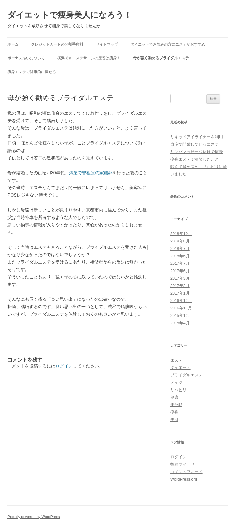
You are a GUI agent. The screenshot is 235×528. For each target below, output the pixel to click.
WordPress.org (183, 479)
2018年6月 (180, 256)
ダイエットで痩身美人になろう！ (69, 15)
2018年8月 (180, 241)
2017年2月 (180, 285)
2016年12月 (181, 300)
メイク (176, 382)
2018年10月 (181, 233)
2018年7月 (180, 248)
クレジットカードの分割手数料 (57, 44)
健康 (174, 397)
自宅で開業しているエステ (194, 144)
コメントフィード (186, 471)
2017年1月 (180, 293)
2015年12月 (181, 315)
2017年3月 (180, 278)
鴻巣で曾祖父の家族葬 (91, 172)
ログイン (64, 365)
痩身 (174, 412)
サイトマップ (107, 44)
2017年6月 (180, 270)
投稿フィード (182, 464)
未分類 (176, 404)
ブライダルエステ (186, 375)
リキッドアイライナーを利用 (196, 137)
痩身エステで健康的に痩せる (31, 72)
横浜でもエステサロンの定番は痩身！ (89, 58)
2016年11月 (181, 308)
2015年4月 (180, 323)
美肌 (174, 419)
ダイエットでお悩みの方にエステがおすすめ (168, 44)
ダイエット (180, 367)
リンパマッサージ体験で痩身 (196, 151)
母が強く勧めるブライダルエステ (161, 58)
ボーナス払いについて (26, 58)
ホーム (13, 44)
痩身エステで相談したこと (194, 159)
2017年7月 (180, 263)
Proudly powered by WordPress (33, 517)
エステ (176, 360)
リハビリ (178, 390)
